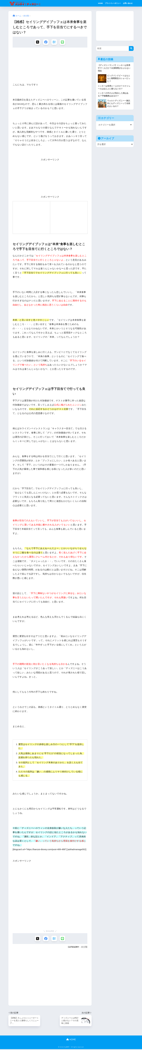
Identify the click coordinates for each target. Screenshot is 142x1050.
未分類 (84, 947)
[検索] (131, 48)
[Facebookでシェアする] (46, 42)
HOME (100, 3)
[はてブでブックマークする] (54, 42)
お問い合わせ (128, 3)
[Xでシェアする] (37, 42)
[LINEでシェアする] (63, 42)
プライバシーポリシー (113, 3)
